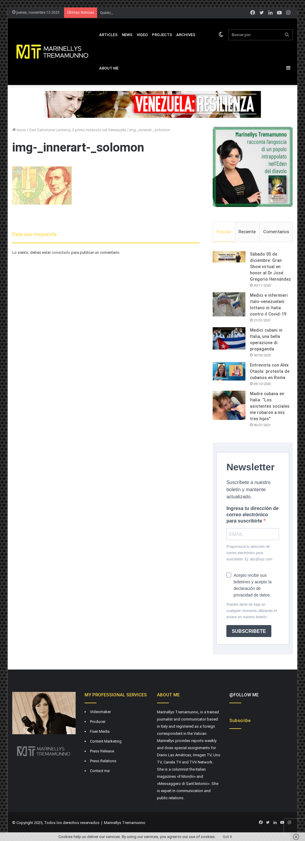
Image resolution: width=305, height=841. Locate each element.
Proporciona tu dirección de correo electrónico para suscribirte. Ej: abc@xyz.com (249, 553)
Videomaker (100, 711)
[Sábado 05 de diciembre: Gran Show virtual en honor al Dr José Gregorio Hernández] (229, 256)
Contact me (100, 771)
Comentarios (276, 231)
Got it (227, 836)
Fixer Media (100, 731)
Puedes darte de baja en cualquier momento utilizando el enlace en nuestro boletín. (251, 610)
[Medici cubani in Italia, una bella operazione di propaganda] (229, 338)
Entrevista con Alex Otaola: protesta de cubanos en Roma (269, 371)
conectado (61, 252)
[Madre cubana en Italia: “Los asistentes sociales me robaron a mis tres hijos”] (229, 405)
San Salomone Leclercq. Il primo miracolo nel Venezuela (77, 130)
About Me (109, 68)
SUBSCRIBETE (249, 631)
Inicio (19, 130)
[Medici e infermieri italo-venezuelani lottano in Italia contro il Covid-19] (229, 304)
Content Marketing (106, 741)
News (127, 35)
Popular (224, 231)
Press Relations (103, 761)
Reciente (247, 231)
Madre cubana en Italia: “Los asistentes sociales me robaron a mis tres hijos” (270, 406)
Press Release (102, 751)
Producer (97, 721)
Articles (108, 35)
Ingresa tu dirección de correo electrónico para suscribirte (252, 514)
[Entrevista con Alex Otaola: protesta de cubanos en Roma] (229, 371)
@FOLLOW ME (244, 695)
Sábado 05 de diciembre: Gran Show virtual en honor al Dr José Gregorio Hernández (270, 267)
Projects (162, 35)
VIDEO (142, 35)
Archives (185, 35)
